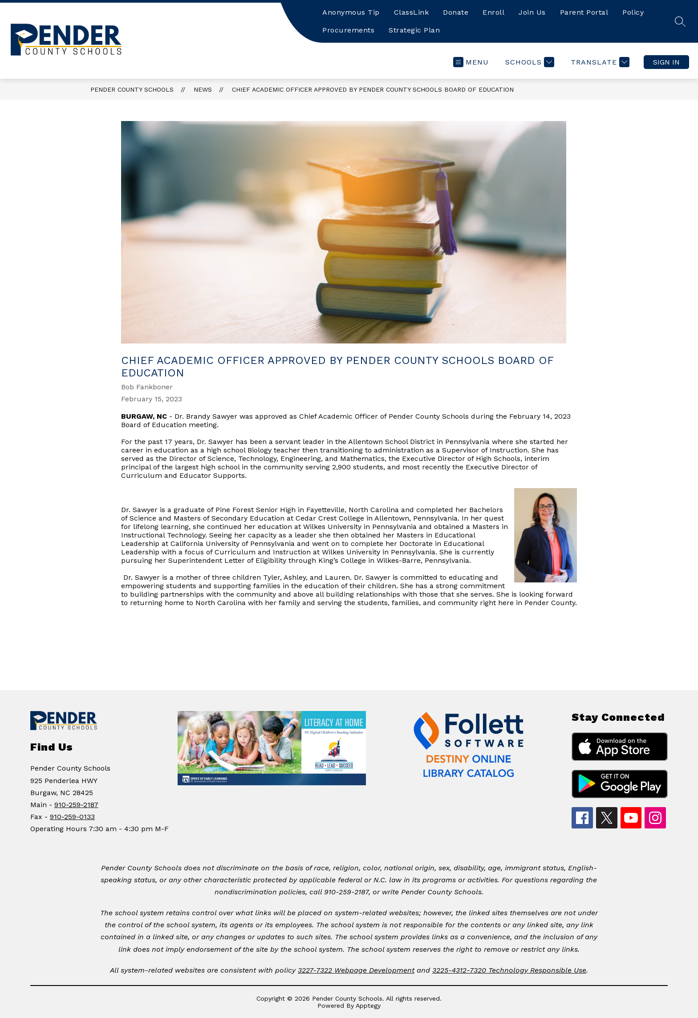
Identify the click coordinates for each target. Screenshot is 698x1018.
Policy (633, 12)
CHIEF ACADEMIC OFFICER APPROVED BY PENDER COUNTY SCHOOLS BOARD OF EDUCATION (373, 89)
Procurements (348, 30)
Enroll (493, 12)
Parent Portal (584, 12)
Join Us (532, 12)
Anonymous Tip (351, 12)
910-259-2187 (76, 804)
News (203, 89)
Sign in (666, 62)
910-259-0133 (72, 816)
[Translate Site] (598, 62)
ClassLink (411, 12)
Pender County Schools (132, 89)
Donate (455, 12)
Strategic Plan (414, 30)
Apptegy (368, 1005)
